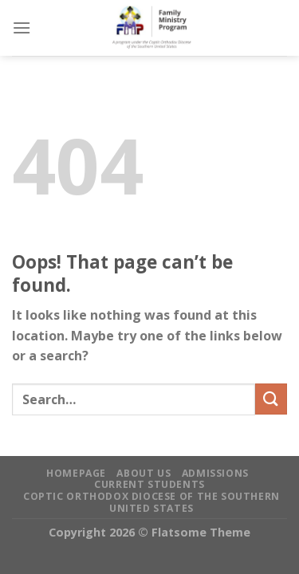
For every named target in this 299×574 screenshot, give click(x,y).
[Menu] (21, 27)
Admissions (215, 473)
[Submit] (271, 399)
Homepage (76, 473)
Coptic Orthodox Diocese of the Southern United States (151, 502)
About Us (143, 473)
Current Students (149, 484)
